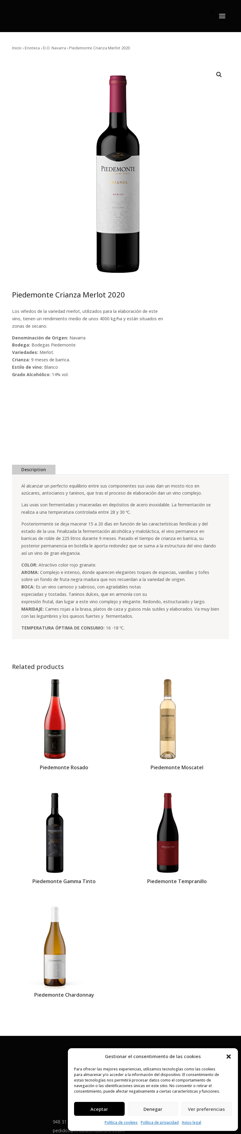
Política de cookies (121, 1122)
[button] (229, 1056)
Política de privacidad (160, 1122)
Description (33, 469)
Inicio (17, 48)
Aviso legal (191, 1122)
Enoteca (32, 48)
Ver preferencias (206, 1109)
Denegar (152, 1109)
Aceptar (99, 1109)
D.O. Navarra (54, 48)
